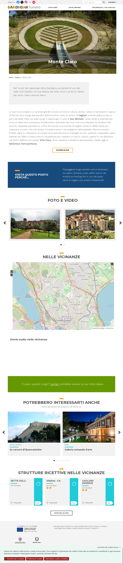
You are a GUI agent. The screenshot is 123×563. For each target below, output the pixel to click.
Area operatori (81, 526)
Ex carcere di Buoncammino (26, 449)
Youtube (33, 1)
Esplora (18, 77)
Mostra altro (61, 513)
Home (11, 77)
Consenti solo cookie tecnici (110, 547)
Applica (104, 2)
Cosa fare (52, 7)
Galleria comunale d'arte (78, 449)
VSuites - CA (53, 481)
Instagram (26, 1)
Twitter (22, 1)
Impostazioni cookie (81, 528)
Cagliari (54, 384)
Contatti (95, 528)
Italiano (111, 2)
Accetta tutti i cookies (14, 559)
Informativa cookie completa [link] (56, 559)
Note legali (94, 526)
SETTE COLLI (18, 481)
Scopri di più (62, 150)
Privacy (104, 526)
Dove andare (75, 7)
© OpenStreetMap (97, 328)
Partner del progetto (63, 526)
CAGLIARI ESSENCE (87, 482)
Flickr (29, 1)
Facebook (18, 1)
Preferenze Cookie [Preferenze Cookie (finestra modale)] (34, 559)
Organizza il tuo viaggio (103, 7)
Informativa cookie (63, 528)
